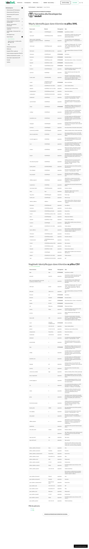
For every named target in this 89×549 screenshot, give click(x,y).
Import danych (39, 7)
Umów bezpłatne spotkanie (80, 546)
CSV (33, 489)
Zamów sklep (77, 2)
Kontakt (58, 2)
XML (33, 491)
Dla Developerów (32, 7)
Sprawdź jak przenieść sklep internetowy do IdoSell (55, 494)
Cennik (42, 2)
